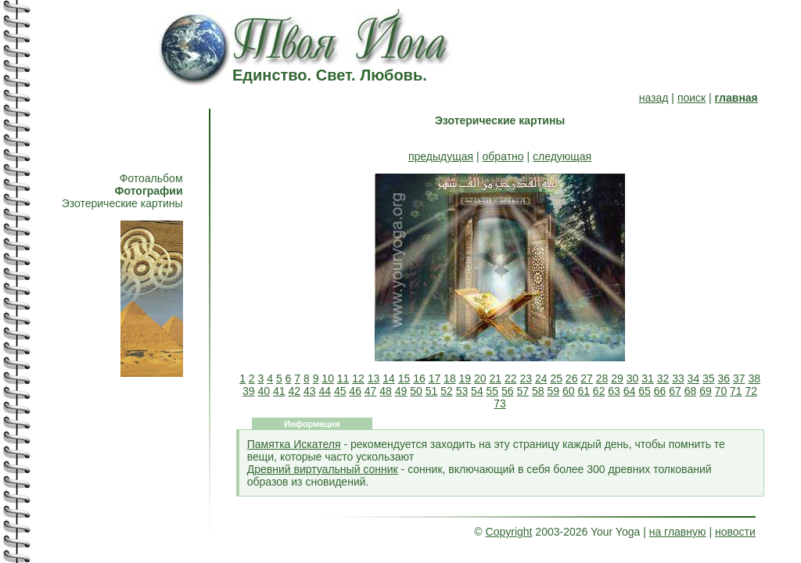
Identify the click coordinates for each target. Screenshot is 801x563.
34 (694, 378)
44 (324, 391)
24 (541, 378)
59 (553, 391)
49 (401, 391)
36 (724, 378)
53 (462, 391)
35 (708, 378)
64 (629, 391)
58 (538, 391)
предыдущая (440, 156)
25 (556, 378)
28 (602, 378)
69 (705, 391)
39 (248, 391)
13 (374, 378)
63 (614, 391)
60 (568, 391)
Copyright (509, 531)
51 (432, 391)
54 (477, 391)
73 (500, 403)
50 (416, 391)
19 (465, 378)
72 (751, 391)
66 (660, 391)
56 (507, 391)
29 (617, 378)
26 (572, 378)
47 (371, 391)
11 (343, 378)
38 (754, 378)
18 (450, 378)
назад (654, 97)
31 (647, 378)
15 (404, 378)
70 (721, 391)
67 (675, 391)
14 (389, 378)
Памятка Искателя (294, 444)
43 (310, 391)
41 (279, 391)
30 (633, 378)
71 (736, 391)
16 (419, 378)
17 (435, 378)
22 (511, 378)
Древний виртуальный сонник (322, 469)
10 (327, 378)
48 (385, 391)
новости (735, 531)
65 (644, 391)
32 (663, 378)
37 (739, 378)
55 (493, 391)
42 (294, 391)
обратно (503, 156)
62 (599, 391)
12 (358, 378)
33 (678, 378)
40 (264, 391)
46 (355, 391)
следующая (562, 156)
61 (583, 391)
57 (523, 391)
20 (480, 378)
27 (586, 378)
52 (446, 391)
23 (525, 378)
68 (690, 391)
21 (496, 378)
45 (340, 391)
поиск (691, 97)
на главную (677, 531)
